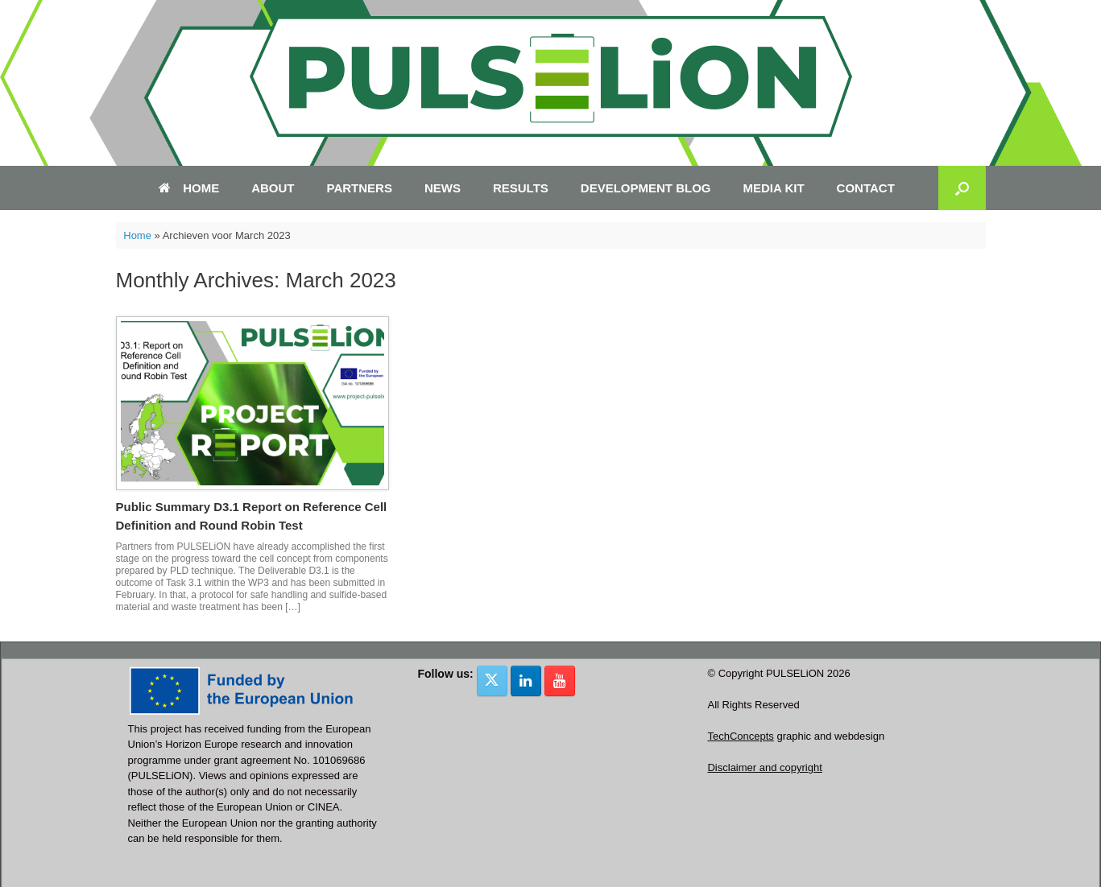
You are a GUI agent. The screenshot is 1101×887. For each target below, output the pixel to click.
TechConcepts (740, 736)
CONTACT (866, 188)
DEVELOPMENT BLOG (646, 188)
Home (137, 235)
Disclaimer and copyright (764, 767)
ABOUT (272, 188)
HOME (189, 188)
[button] (962, 188)
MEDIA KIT (774, 188)
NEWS (442, 188)
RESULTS (520, 188)
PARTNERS (359, 188)
